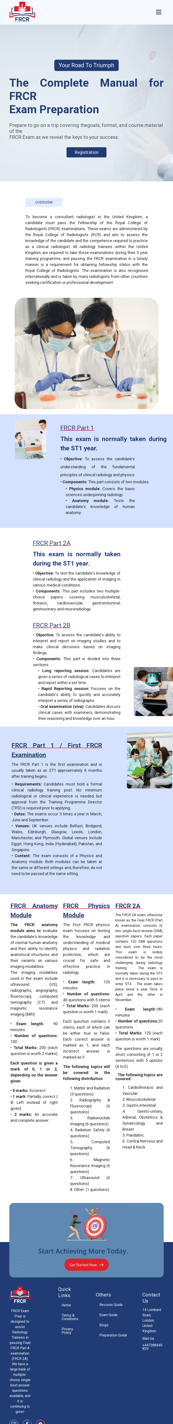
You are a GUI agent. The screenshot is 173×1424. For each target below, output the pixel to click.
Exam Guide (108, 1315)
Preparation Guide (113, 1335)
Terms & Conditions (70, 1317)
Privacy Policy (67, 1331)
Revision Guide (111, 1305)
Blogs (103, 1325)
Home (66, 1305)
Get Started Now (86, 1264)
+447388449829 (152, 1347)
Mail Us (148, 1338)
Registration (86, 152)
